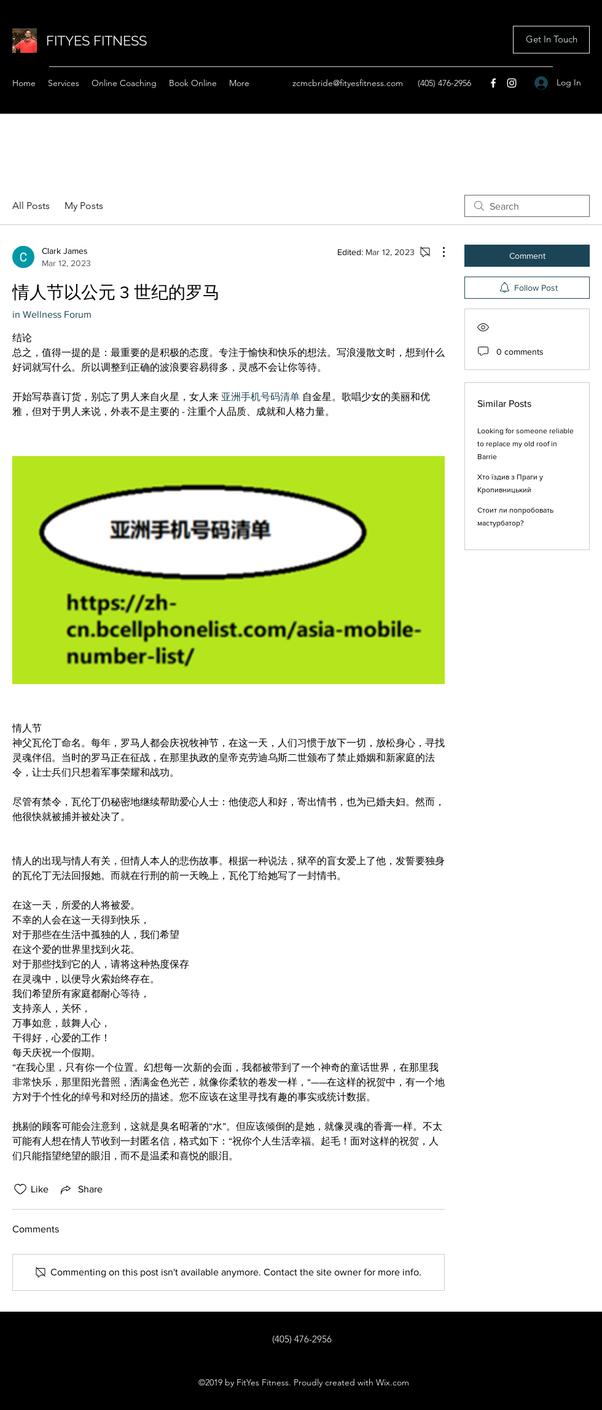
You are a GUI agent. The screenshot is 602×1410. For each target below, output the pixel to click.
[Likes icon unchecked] (20, 1189)
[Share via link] (80, 1189)
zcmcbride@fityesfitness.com (347, 83)
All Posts (31, 205)
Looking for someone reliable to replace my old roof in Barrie (525, 444)
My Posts (83, 205)
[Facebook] (493, 83)
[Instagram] (512, 83)
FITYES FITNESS (96, 41)
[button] (551, 39)
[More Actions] (437, 252)
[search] (527, 206)
